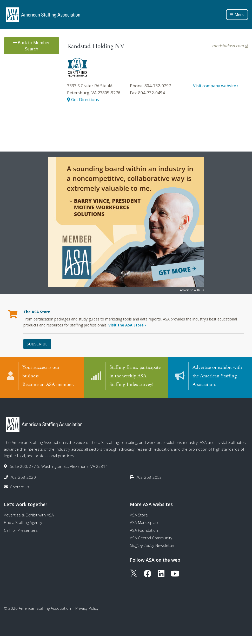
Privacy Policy (86, 607)
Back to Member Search (31, 46)
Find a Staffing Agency (23, 521)
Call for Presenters (21, 529)
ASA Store (139, 514)
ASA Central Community (151, 537)
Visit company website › (215, 86)
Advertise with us (192, 290)
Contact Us (19, 486)
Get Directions (83, 99)
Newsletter (152, 544)
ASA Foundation (144, 529)
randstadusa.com (230, 46)
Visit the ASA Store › (127, 325)
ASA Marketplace (145, 521)
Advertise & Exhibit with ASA (29, 514)
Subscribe (37, 343)
